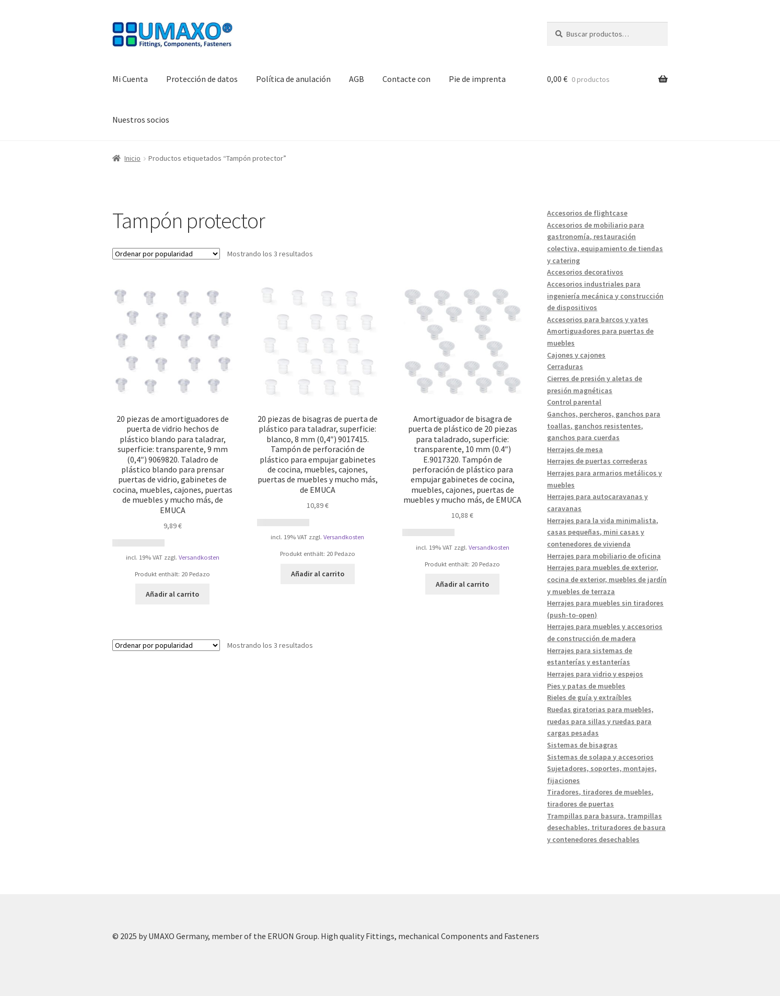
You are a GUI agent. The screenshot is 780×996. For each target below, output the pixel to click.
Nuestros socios (140, 119)
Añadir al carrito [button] (172, 594)
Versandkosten (199, 557)
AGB (356, 79)
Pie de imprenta (477, 79)
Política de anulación (293, 79)
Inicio (132, 158)
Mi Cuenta (130, 79)
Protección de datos (202, 79)
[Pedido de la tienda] (166, 253)
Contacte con (406, 79)
